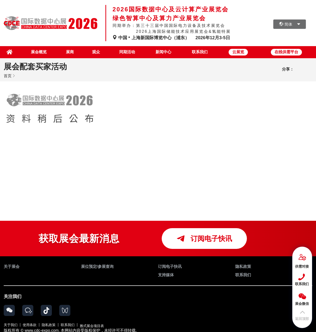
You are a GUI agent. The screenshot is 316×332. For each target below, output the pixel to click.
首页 (8, 75)
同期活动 (125, 52)
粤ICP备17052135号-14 (218, 328)
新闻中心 (162, 52)
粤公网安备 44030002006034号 (167, 328)
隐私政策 (49, 323)
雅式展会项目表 (92, 323)
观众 (93, 52)
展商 (65, 52)
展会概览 (32, 52)
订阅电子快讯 (204, 238)
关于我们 (11, 323)
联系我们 (200, 52)
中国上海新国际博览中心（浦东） (152, 37)
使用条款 (30, 323)
